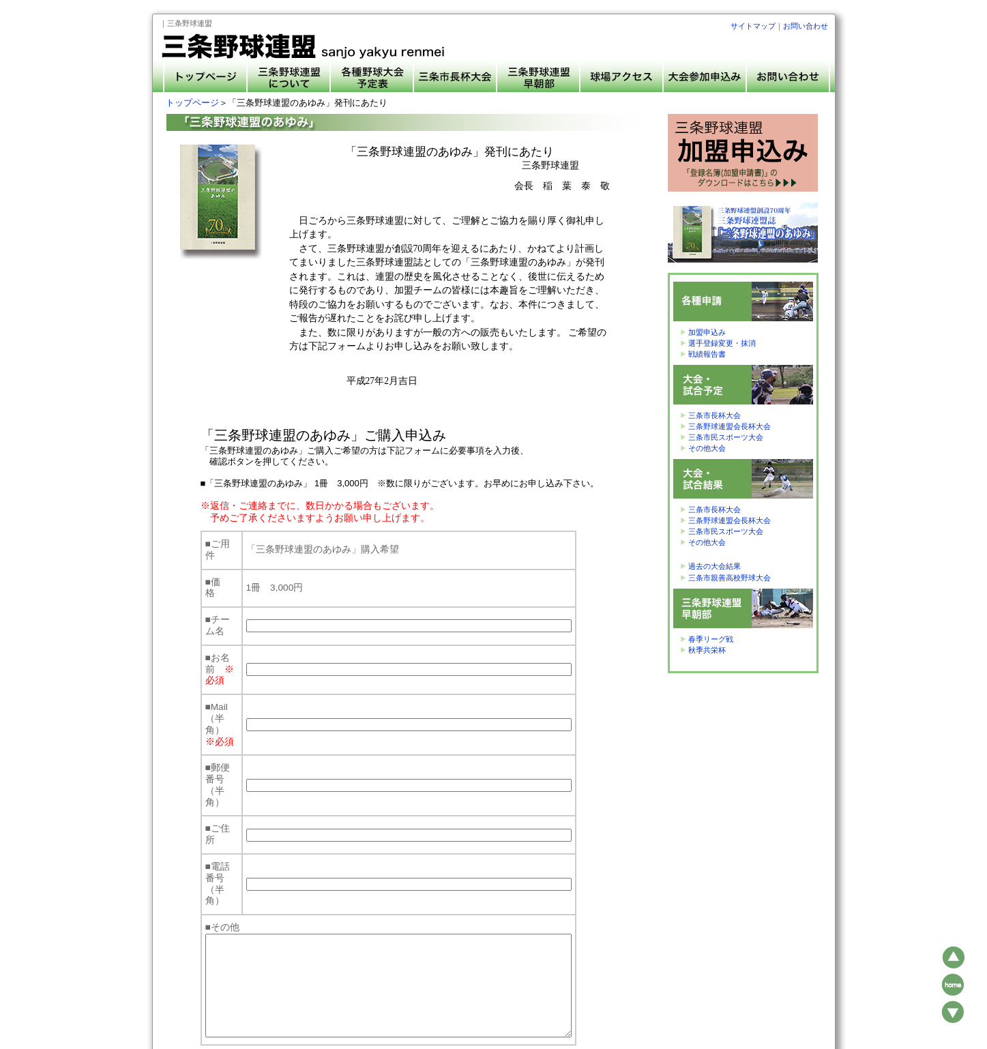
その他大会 (707, 448)
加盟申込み (707, 332)
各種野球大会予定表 (478, 997)
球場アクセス (542, 997)
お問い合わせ (805, 26)
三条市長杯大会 (714, 415)
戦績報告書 (707, 354)
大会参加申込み (598, 997)
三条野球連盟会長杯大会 (729, 426)
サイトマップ (753, 26)
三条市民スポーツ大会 (725, 437)
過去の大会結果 (714, 566)
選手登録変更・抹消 (722, 343)
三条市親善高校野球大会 (729, 578)
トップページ (192, 103)
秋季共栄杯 (707, 650)
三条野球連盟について (399, 997)
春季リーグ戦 (710, 639)
